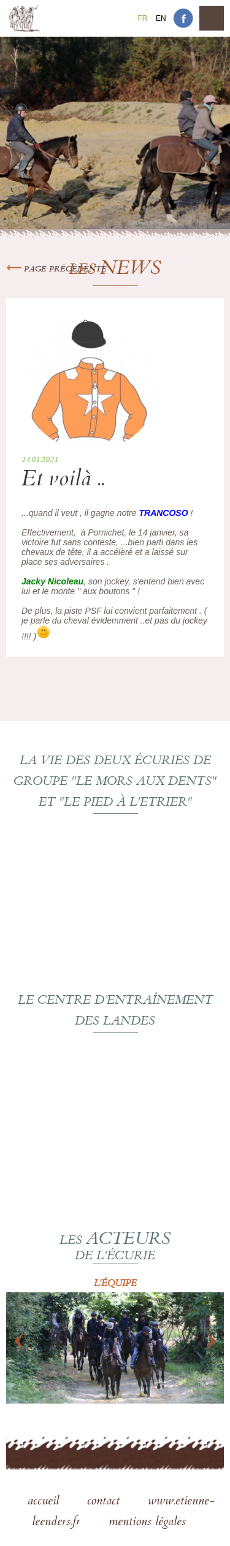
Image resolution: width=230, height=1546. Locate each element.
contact (105, 1502)
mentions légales (147, 1522)
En (161, 18)
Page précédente (56, 269)
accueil (45, 1502)
